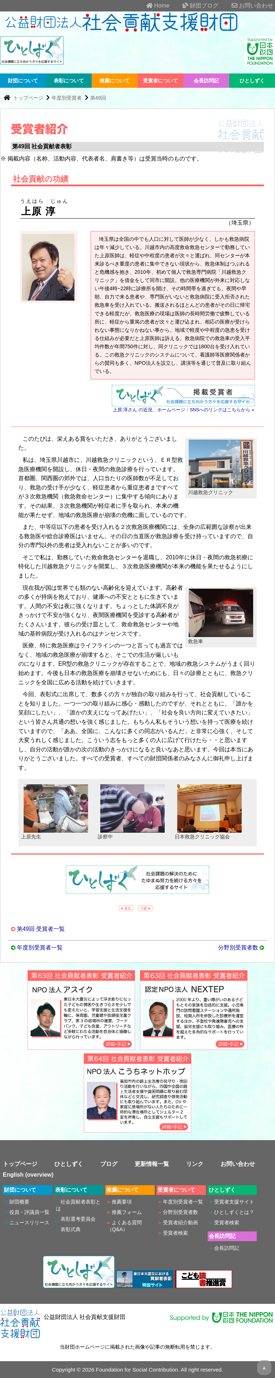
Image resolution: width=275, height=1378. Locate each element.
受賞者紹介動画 (180, 1222)
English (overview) (28, 1175)
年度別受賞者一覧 (40, 947)
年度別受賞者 (67, 98)
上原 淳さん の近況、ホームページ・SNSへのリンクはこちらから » (183, 409)
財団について (23, 80)
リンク (194, 1164)
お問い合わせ (246, 6)
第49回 (98, 98)
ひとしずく (252, 80)
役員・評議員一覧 (29, 1212)
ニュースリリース (29, 1222)
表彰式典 (71, 1229)
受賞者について (160, 80)
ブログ (108, 1164)
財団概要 (19, 1202)
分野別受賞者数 (238, 947)
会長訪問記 (206, 80)
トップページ (29, 98)
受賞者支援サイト (234, 1202)
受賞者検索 (175, 1233)
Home (152, 6)
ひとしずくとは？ (234, 1212)
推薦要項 (122, 1202)
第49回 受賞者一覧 (41, 929)
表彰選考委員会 (78, 1219)
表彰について (69, 80)
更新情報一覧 (152, 1164)
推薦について (115, 80)
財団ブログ (194, 6)
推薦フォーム (127, 1212)
